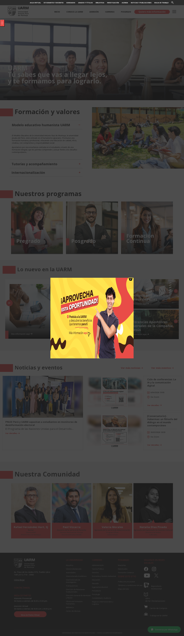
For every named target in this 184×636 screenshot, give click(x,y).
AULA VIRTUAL (35, 3)
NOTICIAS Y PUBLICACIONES (141, 3)
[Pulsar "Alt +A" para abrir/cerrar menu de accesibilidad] (2, 23)
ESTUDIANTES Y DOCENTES (54, 3)
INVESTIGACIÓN (113, 3)
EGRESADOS (70, 3)
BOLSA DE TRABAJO (161, 3)
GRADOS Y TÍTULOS (85, 3)
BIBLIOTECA (100, 3)
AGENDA (125, 3)
